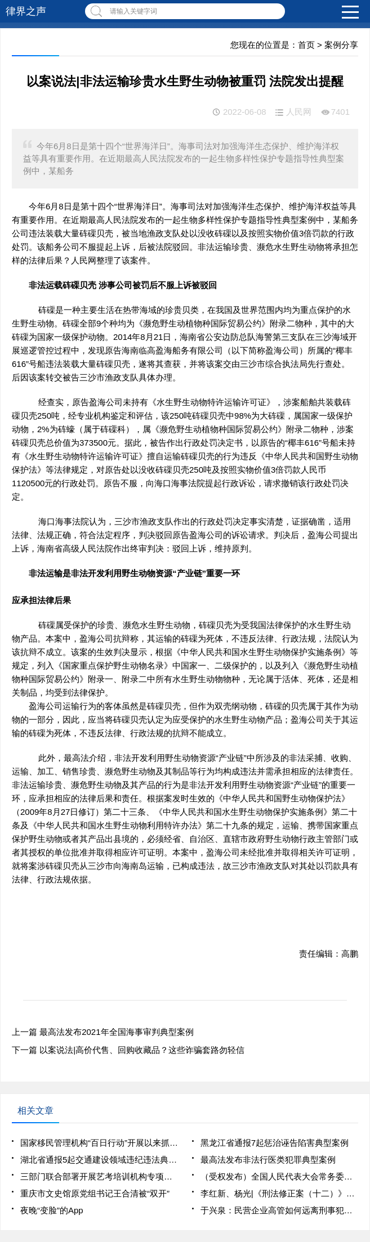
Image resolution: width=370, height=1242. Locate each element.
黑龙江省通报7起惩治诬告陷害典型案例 (274, 1142)
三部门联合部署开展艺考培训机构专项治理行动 (99, 1176)
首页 (306, 45)
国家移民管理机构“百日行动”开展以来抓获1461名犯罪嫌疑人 (99, 1142)
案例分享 (341, 45)
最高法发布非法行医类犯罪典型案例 (268, 1159)
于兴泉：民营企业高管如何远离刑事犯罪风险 (279, 1210)
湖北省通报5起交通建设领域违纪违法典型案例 (99, 1159)
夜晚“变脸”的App (51, 1210)
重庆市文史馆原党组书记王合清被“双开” (95, 1193)
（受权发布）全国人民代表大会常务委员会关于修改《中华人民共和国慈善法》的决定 (279, 1176)
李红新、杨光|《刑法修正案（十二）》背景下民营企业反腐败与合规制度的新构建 (279, 1193)
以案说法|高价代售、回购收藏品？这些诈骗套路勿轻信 (141, 1050)
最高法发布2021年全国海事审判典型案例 (116, 1032)
